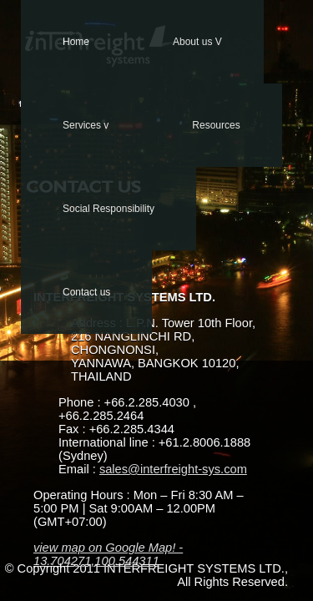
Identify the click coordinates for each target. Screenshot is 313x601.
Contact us (86, 292)
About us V (197, 42)
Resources (216, 125)
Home (76, 42)
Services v (86, 125)
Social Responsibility (108, 209)
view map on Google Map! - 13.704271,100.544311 (108, 554)
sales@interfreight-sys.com (173, 469)
